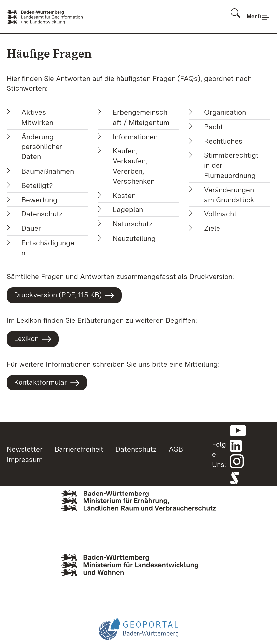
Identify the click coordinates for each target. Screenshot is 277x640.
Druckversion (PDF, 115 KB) (64, 295)
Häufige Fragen (49, 53)
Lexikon (33, 339)
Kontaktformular (47, 383)
